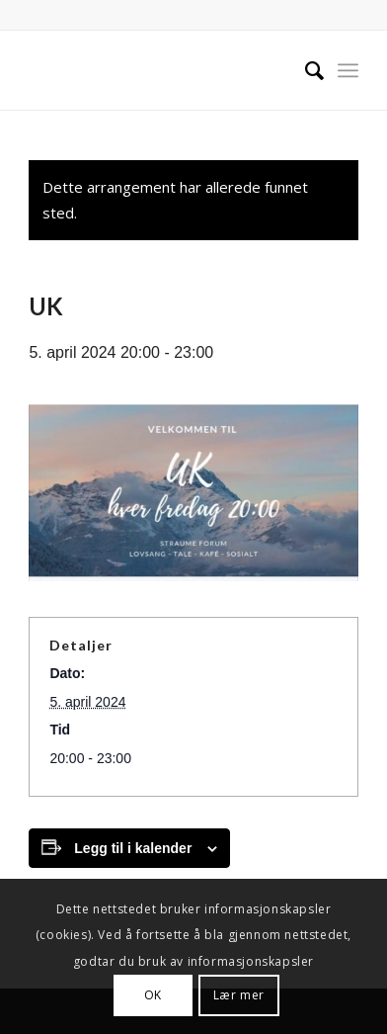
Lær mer (239, 995)
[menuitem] (304, 70)
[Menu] (348, 70)
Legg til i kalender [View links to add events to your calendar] (133, 848)
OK (153, 995)
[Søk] (304, 70)
